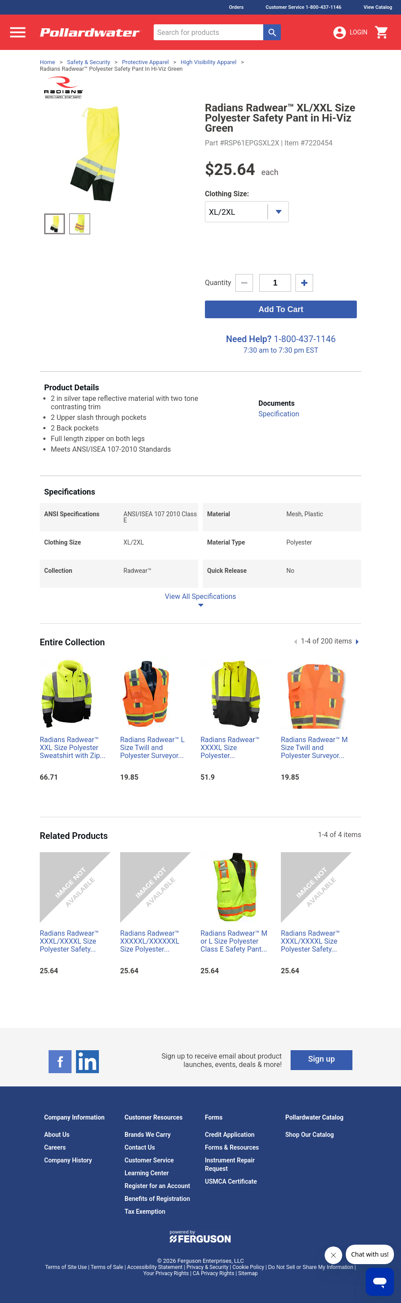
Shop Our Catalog (309, 1134)
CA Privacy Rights (213, 1273)
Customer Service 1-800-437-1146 (304, 7)
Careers (55, 1147)
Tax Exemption (145, 1211)
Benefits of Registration (157, 1198)
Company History (68, 1160)
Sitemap (247, 1273)
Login (349, 32)
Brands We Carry (148, 1134)
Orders (236, 7)
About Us (57, 1134)
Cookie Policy (248, 1267)
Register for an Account (157, 1185)
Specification (278, 414)
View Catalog (377, 7)
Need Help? (249, 339)
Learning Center (147, 1173)
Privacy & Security (207, 1267)
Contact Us (140, 1147)
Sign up (321, 1058)
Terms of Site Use (66, 1267)
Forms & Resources (232, 1147)
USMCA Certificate (231, 1181)
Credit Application (229, 1134)
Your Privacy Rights (166, 1273)
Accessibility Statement (154, 1267)
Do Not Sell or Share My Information (310, 1267)
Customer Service (149, 1160)
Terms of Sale (107, 1267)
